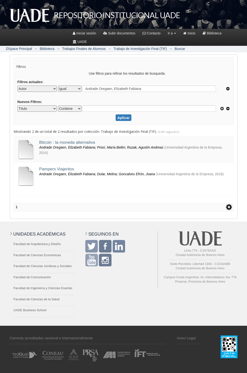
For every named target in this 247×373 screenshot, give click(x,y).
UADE (80, 42)
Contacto (151, 33)
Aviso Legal (186, 338)
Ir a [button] (172, 33)
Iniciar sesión (84, 33)
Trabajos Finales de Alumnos (84, 49)
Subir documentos (119, 33)
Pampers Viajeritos (56, 169)
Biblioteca (212, 33)
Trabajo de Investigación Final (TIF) (140, 49)
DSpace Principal (19, 49)
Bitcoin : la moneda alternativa (67, 142)
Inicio (189, 33)
